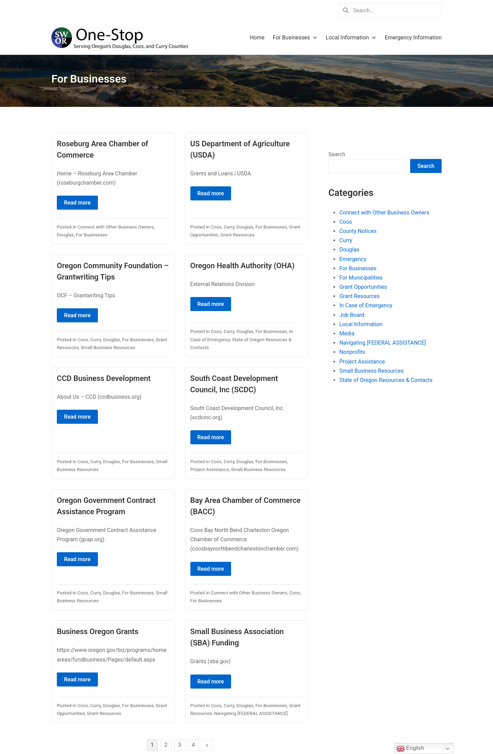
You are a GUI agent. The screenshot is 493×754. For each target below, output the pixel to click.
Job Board (351, 315)
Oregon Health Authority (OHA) (242, 265)
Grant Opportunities (363, 287)
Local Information (360, 324)
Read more (77, 202)
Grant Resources (237, 234)
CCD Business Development (104, 378)
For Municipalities (360, 277)
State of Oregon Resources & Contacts (385, 380)
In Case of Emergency (365, 305)
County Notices (358, 231)
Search (336, 154)
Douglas (65, 234)
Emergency (352, 259)
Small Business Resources (108, 347)
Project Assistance (209, 469)
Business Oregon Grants (97, 631)
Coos (216, 227)
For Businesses (92, 234)
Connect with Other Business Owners (115, 227)
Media (346, 333)
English (410, 748)
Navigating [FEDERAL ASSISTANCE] (251, 713)
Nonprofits (352, 352)
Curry (229, 227)
